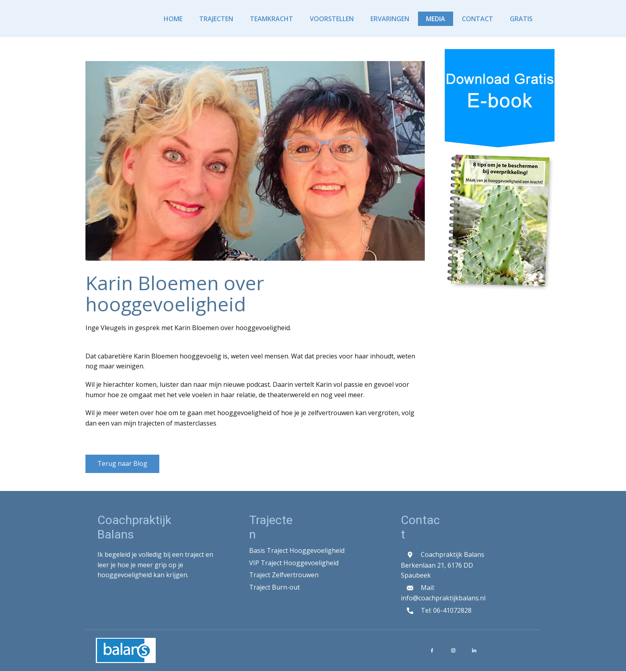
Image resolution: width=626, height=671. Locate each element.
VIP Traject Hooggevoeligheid (294, 562)
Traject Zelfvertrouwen (284, 574)
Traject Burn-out (274, 587)
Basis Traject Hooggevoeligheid (297, 550)
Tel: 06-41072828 (436, 611)
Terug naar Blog (122, 463)
